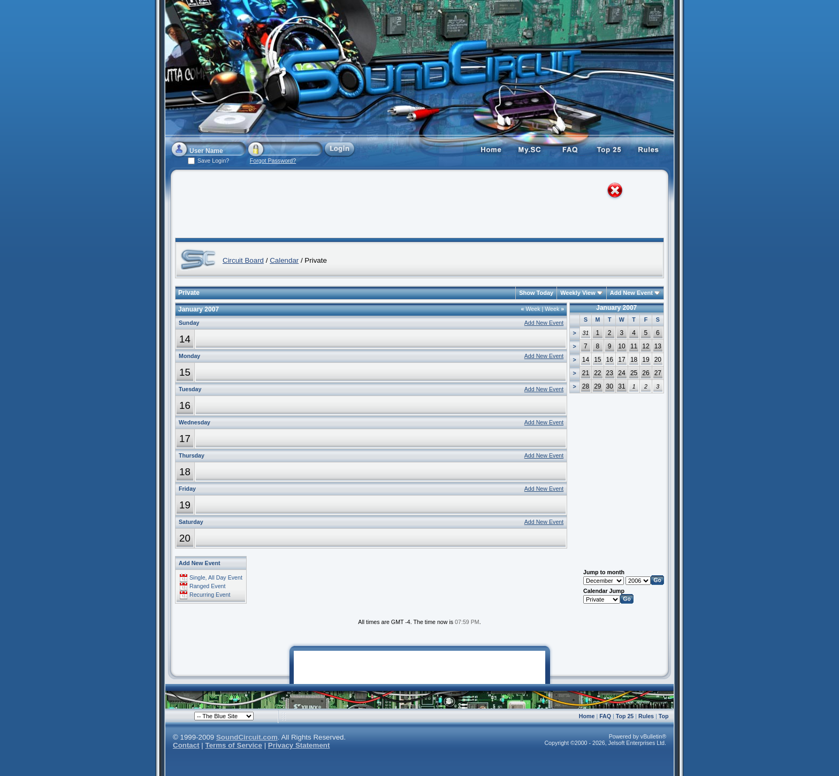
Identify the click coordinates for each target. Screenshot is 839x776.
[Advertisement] (410, 206)
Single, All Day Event (215, 577)
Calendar (284, 260)
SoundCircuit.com (247, 737)
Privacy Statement (299, 745)
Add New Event (631, 293)
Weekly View (578, 293)
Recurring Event (209, 594)
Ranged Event (207, 586)
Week (530, 309)
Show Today (536, 293)
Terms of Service (233, 745)
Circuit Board (243, 260)
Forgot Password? (273, 160)
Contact (186, 745)
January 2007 (616, 307)
